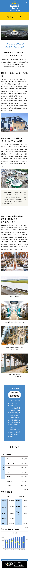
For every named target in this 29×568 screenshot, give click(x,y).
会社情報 (14, 544)
